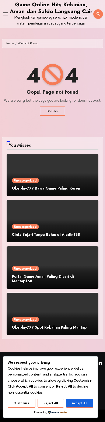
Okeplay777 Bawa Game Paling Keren (46, 188)
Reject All (50, 403)
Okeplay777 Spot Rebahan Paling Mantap (49, 327)
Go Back (52, 111)
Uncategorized (25, 180)
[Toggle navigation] (5, 13)
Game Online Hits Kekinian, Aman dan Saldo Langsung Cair (51, 7)
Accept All (79, 403)
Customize (21, 403)
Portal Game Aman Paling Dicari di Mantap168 (43, 279)
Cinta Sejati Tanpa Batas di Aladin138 (46, 234)
